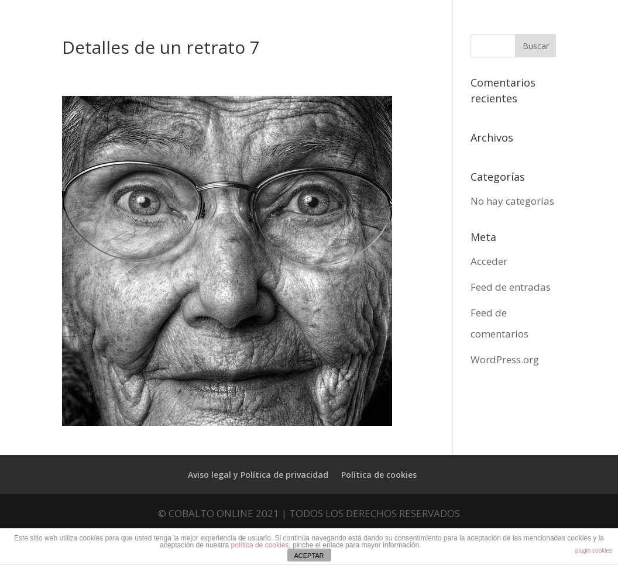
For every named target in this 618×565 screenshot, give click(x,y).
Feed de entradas (511, 287)
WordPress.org (505, 359)
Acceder (489, 261)
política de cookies (260, 545)
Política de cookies (379, 474)
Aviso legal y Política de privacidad (258, 474)
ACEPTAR (309, 555)
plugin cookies (593, 550)
